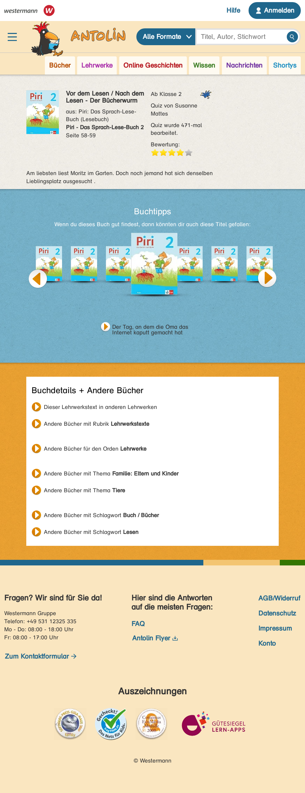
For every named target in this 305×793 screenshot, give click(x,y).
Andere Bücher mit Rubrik (96, 423)
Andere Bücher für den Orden (95, 448)
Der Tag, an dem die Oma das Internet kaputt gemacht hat (150, 328)
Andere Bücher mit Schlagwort (101, 515)
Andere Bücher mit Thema (111, 473)
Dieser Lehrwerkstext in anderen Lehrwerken (100, 407)
